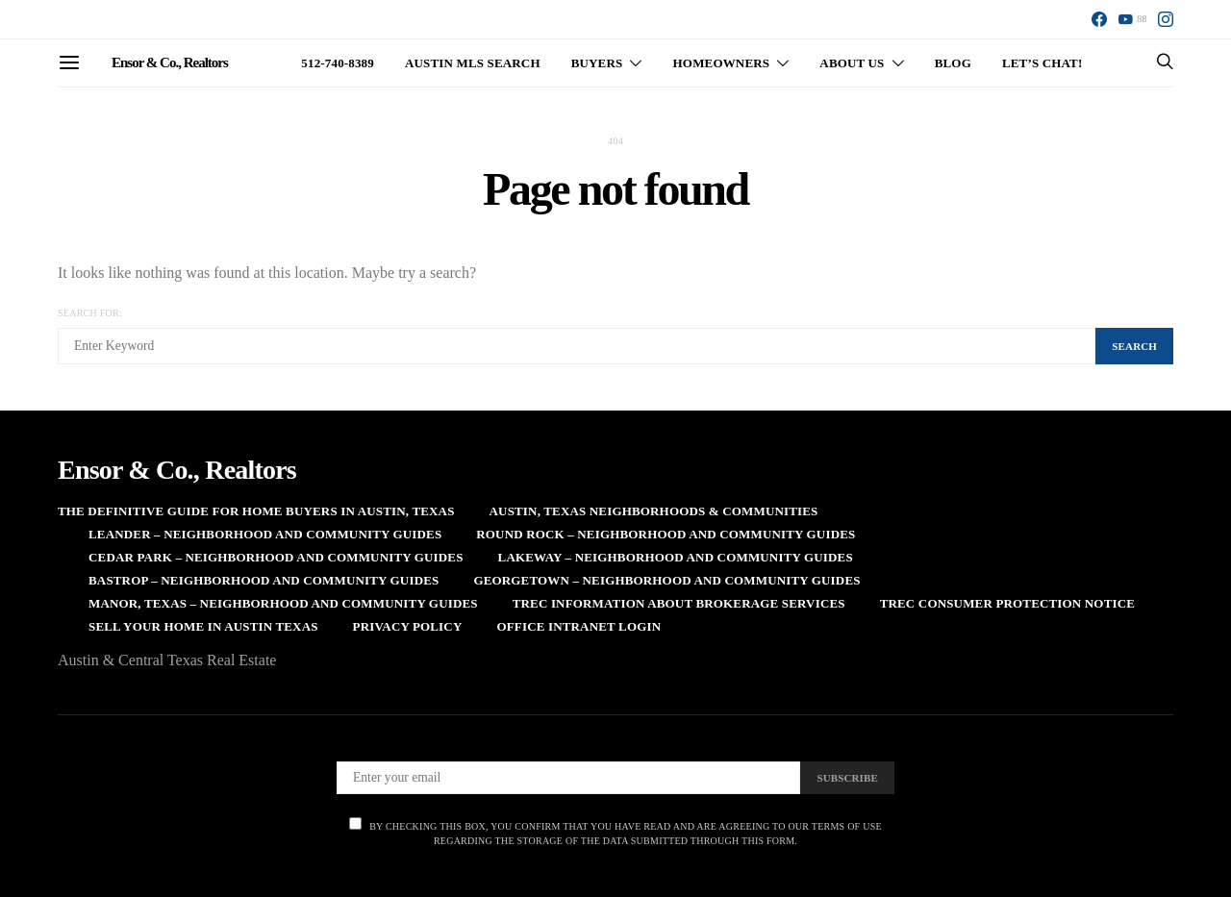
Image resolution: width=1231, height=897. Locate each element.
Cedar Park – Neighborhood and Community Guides (276, 557)
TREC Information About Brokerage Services (679, 603)
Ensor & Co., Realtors (170, 62)
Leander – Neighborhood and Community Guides (264, 534)
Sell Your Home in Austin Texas (203, 626)
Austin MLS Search (472, 63)
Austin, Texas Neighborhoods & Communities (654, 511)
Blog (953, 63)
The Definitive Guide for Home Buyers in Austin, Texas (256, 511)
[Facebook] (1099, 19)
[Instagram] (1165, 19)
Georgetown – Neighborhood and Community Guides (666, 580)
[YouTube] (1132, 19)
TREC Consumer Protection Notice (1007, 603)
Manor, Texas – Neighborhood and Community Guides (283, 603)
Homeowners (721, 63)
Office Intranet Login (578, 626)
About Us (851, 63)
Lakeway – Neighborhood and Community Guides (675, 557)
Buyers (597, 63)
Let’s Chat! (1042, 63)
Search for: (90, 313)
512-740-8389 (337, 63)
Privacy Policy (408, 626)
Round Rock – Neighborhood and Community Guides (665, 534)
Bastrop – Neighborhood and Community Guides (263, 580)
